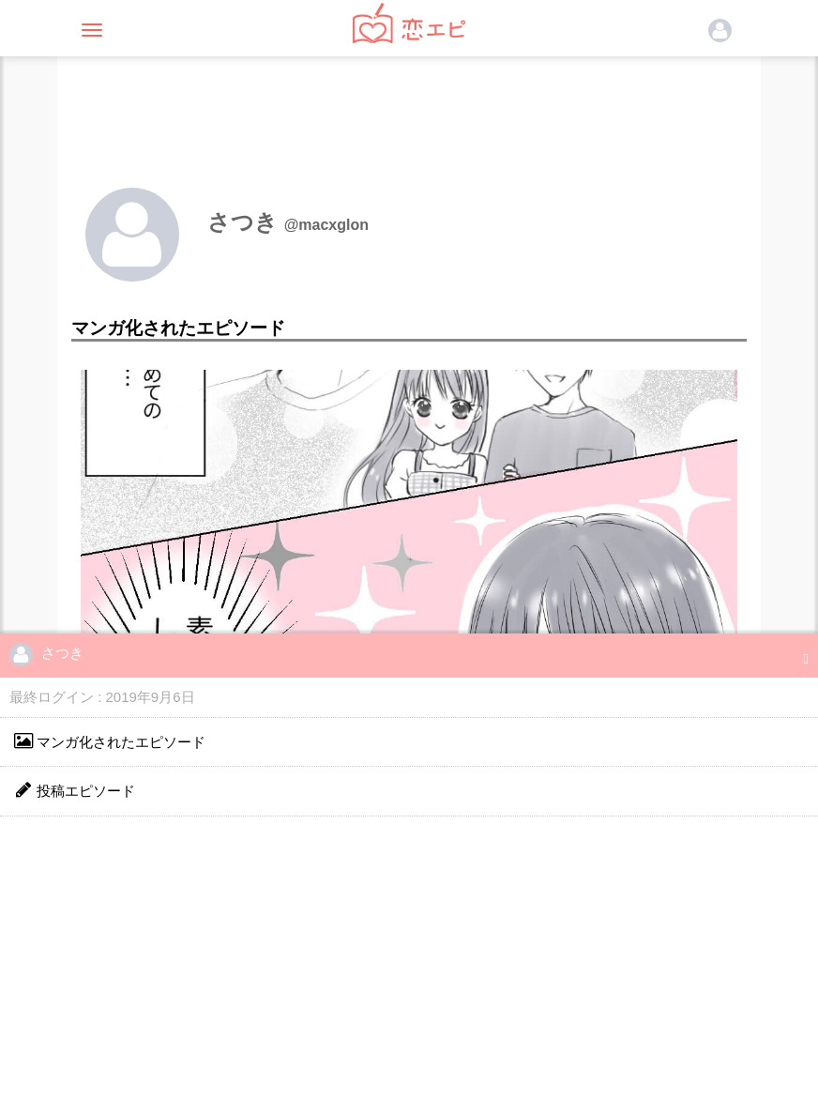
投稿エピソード (74, 790)
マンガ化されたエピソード (109, 741)
